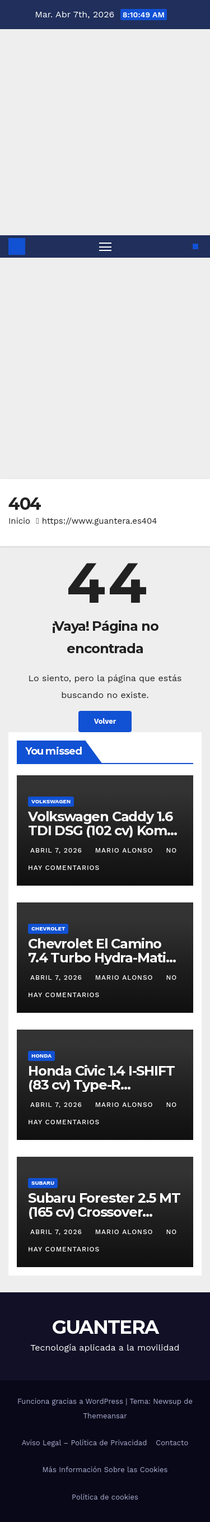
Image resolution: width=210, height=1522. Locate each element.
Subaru (42, 1183)
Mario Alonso (124, 850)
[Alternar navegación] (105, 246)
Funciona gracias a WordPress (71, 1401)
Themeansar (105, 1416)
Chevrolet (48, 928)
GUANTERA (105, 1327)
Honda (41, 1056)
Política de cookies (105, 1497)
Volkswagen (51, 801)
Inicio (19, 521)
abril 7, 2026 (57, 850)
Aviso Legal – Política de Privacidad (84, 1443)
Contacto (172, 1443)
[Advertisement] (105, 368)
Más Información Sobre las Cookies (105, 1469)
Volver (105, 721)
